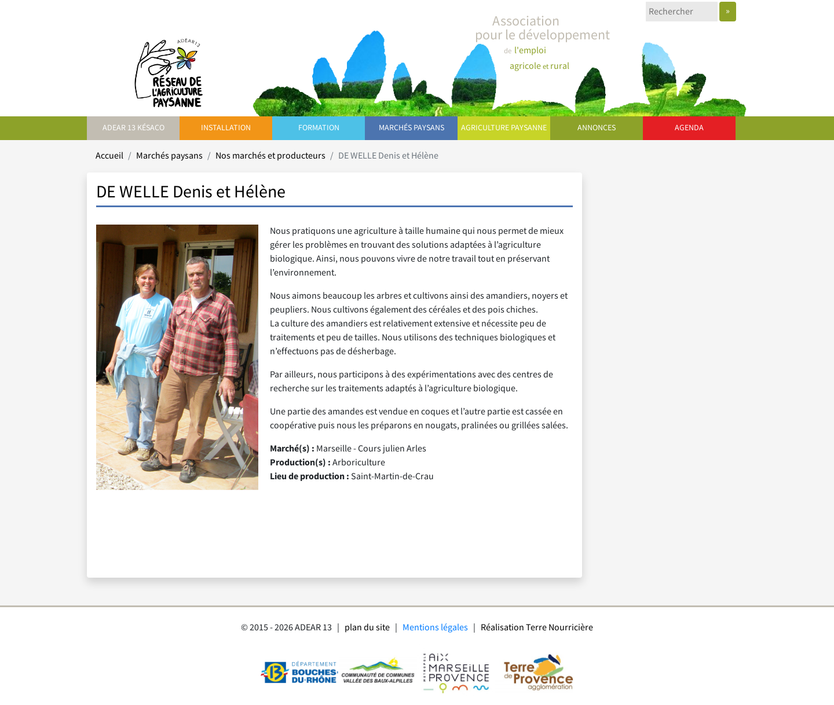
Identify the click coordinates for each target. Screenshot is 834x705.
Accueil (109, 156)
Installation (226, 128)
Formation (318, 128)
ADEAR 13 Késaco (133, 128)
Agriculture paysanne (504, 128)
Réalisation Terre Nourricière (537, 628)
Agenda (689, 128)
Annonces (596, 128)
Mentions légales (435, 628)
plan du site (367, 628)
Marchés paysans (411, 128)
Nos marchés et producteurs (270, 156)
